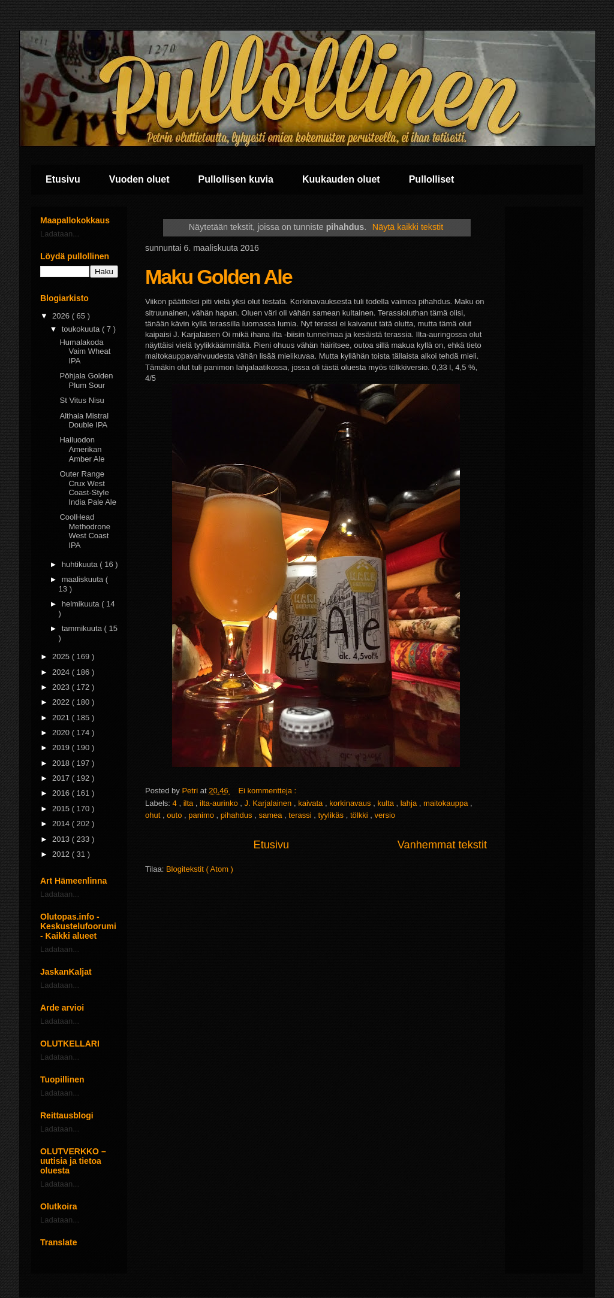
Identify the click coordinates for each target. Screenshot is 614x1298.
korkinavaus (351, 803)
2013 (62, 839)
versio (384, 815)
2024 (62, 672)
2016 (62, 792)
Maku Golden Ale (218, 276)
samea (271, 815)
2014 (62, 823)
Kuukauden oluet (341, 179)
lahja (410, 803)
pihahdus (237, 815)
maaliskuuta (84, 579)
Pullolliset (432, 179)
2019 (62, 747)
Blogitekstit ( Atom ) (199, 869)
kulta (386, 803)
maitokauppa (446, 803)
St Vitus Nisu (81, 400)
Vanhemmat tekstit (442, 845)
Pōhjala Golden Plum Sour (86, 380)
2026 (62, 315)
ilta (189, 803)
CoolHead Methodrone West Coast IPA (84, 531)
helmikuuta (81, 603)
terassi (301, 815)
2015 (62, 808)
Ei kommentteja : (268, 790)
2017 (62, 778)
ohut (153, 815)
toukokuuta (82, 328)
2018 (62, 763)
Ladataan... (59, 233)
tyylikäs (331, 815)
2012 (62, 854)
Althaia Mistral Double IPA (84, 420)
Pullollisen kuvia (235, 179)
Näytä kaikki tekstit (407, 227)
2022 (62, 701)
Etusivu (63, 179)
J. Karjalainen (269, 803)
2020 (62, 732)
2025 (62, 656)
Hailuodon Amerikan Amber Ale (81, 449)
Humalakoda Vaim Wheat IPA (84, 351)
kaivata (311, 803)
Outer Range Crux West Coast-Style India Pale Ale (87, 488)
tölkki (360, 815)
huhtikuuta (81, 564)
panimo (202, 815)
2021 (62, 717)
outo (175, 815)
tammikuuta (83, 628)
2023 (62, 687)
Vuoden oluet (139, 179)
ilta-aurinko (220, 803)
